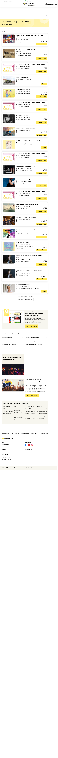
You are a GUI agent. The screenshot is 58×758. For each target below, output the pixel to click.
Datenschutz (9, 467)
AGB (3, 467)
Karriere (3, 452)
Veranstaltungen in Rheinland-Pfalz (27, 433)
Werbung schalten (6, 457)
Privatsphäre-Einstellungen (28, 467)
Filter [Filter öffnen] (4, 32)
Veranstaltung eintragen (10, 362)
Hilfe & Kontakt (28, 452)
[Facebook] (26, 445)
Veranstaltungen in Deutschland (9, 433)
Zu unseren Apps (5, 444)
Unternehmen (5, 454)
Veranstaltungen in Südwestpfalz (47, 433)
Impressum (16, 467)
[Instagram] (32, 445)
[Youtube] (29, 445)
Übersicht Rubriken (6, 459)
